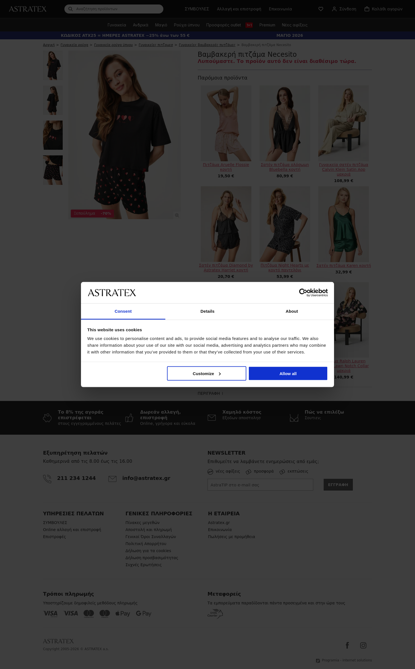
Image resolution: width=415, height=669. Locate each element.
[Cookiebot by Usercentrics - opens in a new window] (303, 292)
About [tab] (292, 311)
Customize (207, 373)
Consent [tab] (123, 311)
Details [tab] (207, 311)
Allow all (288, 373)
